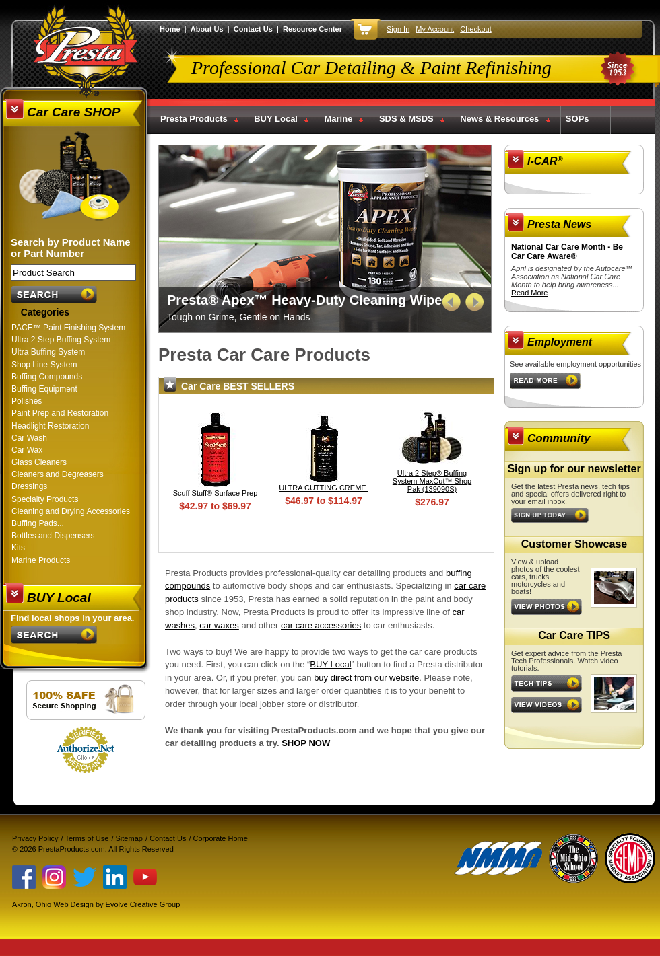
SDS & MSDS (406, 119)
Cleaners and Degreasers (57, 474)
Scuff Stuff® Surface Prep (215, 493)
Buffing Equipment (44, 389)
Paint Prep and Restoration (59, 413)
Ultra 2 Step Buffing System (60, 339)
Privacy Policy (35, 838)
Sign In (398, 29)
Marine (338, 119)
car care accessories (321, 625)
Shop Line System (44, 364)
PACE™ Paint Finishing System (68, 327)
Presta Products (194, 119)
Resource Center (312, 29)
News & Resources (499, 119)
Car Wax (26, 450)
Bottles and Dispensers (52, 535)
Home (170, 29)
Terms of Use (87, 838)
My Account (435, 29)
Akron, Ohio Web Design (53, 904)
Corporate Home (220, 838)
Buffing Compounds (46, 376)
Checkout (475, 29)
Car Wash (29, 438)
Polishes (26, 401)
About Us (207, 29)
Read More (529, 293)
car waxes (219, 625)
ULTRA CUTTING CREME (323, 488)
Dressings (29, 486)
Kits (18, 547)
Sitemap (129, 838)
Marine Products (40, 560)
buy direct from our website (366, 678)
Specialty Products (44, 499)
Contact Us (253, 29)
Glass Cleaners (39, 462)
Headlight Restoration (50, 426)
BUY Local (276, 119)
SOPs (577, 119)
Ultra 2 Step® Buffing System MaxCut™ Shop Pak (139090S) (432, 481)
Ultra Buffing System (48, 352)
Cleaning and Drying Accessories (70, 511)
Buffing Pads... (37, 523)
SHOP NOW (306, 743)
